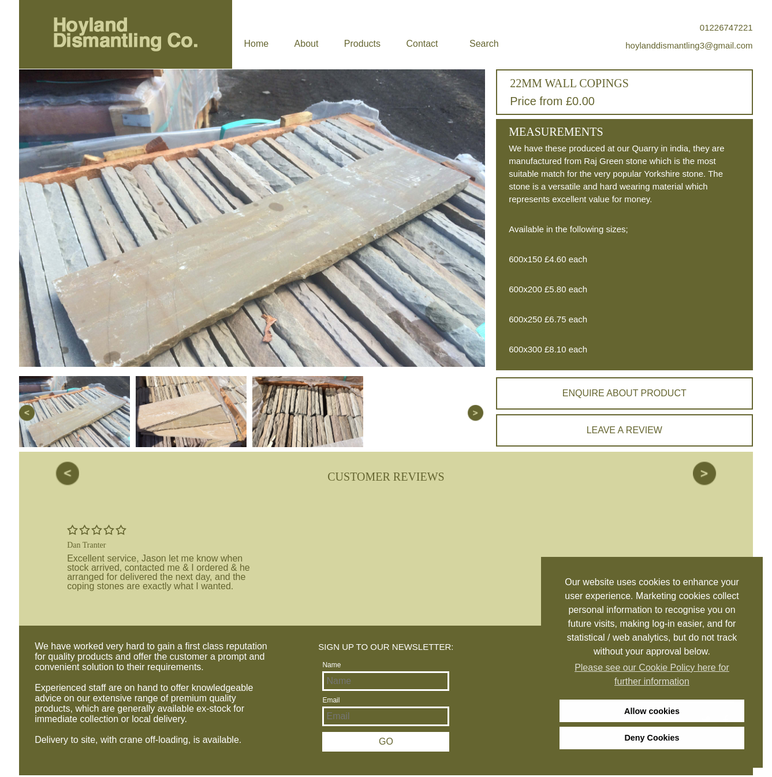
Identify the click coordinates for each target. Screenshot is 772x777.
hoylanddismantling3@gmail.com (688, 45)
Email (331, 700)
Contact (422, 44)
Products (362, 44)
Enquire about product (624, 393)
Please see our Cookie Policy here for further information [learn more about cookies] (652, 674)
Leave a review (624, 430)
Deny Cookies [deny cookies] (651, 737)
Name (331, 664)
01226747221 (726, 27)
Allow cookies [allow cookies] (652, 711)
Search (484, 44)
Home (256, 44)
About (306, 44)
